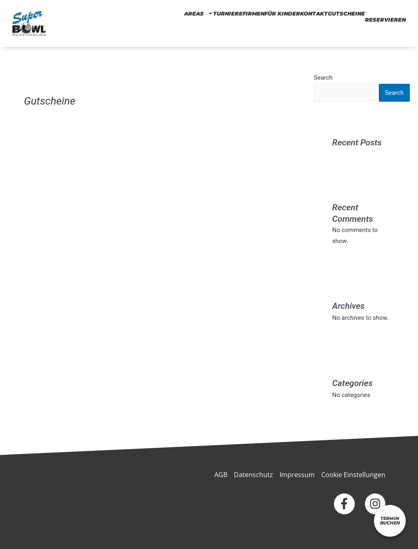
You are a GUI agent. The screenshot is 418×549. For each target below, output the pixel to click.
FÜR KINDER (282, 13)
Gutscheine (346, 13)
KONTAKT (314, 13)
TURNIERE (227, 13)
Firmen (253, 13)
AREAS (198, 13)
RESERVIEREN (385, 19)
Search (323, 77)
